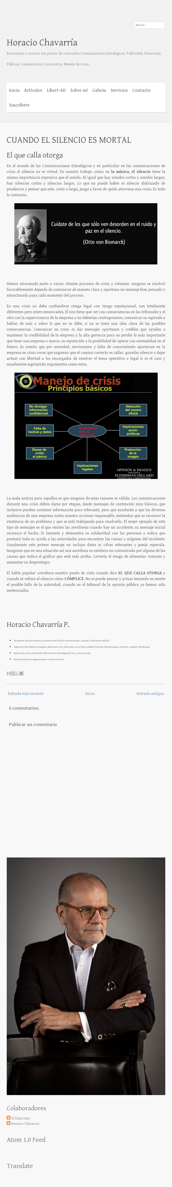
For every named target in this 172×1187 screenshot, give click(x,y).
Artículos (33, 90)
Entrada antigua (150, 693)
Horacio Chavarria (25, 1124)
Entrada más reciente (25, 693)
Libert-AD (56, 90)
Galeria (99, 90)
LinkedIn (162, 13)
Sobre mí (79, 90)
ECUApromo (20, 1118)
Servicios (119, 90)
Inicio (14, 90)
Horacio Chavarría (42, 42)
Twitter (153, 13)
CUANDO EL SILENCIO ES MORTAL (69, 140)
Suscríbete (19, 105)
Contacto (141, 90)
